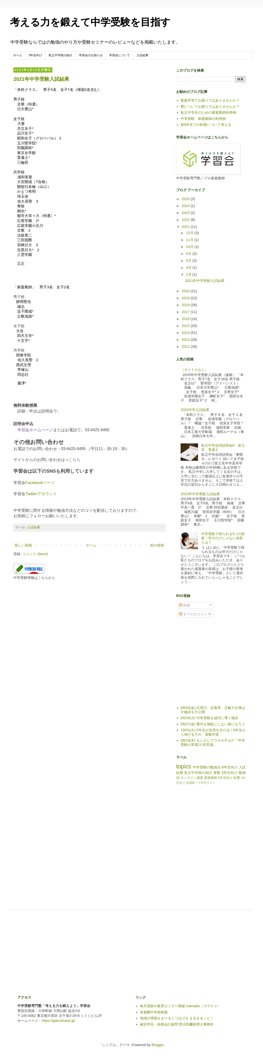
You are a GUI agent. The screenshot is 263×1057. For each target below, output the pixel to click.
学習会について (119, 55)
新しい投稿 (23, 545)
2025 (186, 199)
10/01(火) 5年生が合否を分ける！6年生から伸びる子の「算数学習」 (213, 732)
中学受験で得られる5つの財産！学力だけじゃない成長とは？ (223, 538)
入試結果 (142, 55)
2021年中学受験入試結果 (41, 79)
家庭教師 (210, 778)
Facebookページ (40, 483)
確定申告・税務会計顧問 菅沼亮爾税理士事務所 (177, 1024)
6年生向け (229, 767)
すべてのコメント (195, 614)
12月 (190, 233)
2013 (186, 340)
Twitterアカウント (41, 494)
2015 (186, 326)
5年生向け (225, 778)
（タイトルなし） (194, 370)
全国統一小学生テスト (201, 782)
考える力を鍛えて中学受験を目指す (90, 22)
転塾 (237, 778)
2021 (186, 227)
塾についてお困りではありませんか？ (210, 106)
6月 (189, 254)
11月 (190, 240)
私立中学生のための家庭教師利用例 (208, 112)
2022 (186, 220)
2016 (186, 319)
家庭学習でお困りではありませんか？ (210, 100)
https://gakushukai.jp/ (58, 1021)
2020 (186, 291)
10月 (190, 247)
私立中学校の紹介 (60, 55)
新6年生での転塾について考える (206, 125)
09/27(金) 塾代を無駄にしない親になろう (213, 724)
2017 (186, 312)
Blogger (158, 1045)
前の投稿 (157, 545)
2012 (186, 347)
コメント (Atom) (35, 554)
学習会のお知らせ (91, 55)
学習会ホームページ (35, 430)
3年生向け (35, 55)
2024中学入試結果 (195, 410)
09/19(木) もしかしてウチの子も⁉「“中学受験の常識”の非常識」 (213, 742)
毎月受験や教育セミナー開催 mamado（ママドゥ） (180, 1006)
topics (183, 766)
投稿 (184, 605)
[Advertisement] (213, 665)
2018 (186, 305)
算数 (216, 773)
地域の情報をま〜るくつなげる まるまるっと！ (177, 1018)
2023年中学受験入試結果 (200, 494)
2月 (189, 274)
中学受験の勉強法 (207, 767)
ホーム (17, 55)
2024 (186, 206)
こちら (74, 460)
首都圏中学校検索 (154, 1012)
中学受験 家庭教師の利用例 (203, 119)
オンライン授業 (192, 778)
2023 (186, 213)
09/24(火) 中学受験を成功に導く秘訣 (209, 718)
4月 (189, 268)
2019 (186, 298)
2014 (186, 333)
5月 (189, 261)
